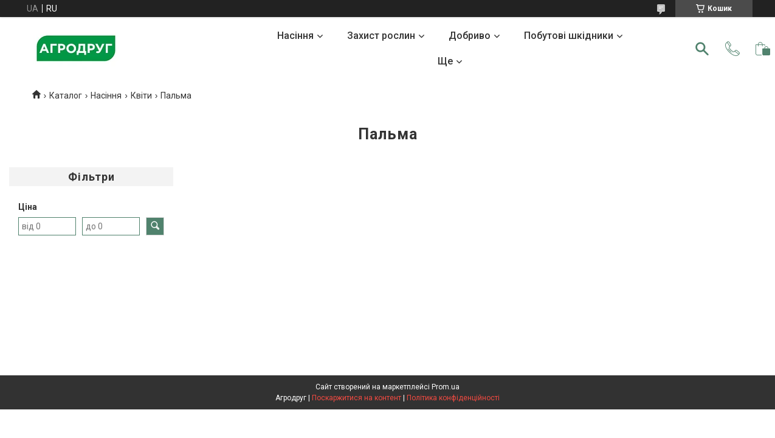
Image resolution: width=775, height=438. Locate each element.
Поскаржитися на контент (356, 398)
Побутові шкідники (568, 35)
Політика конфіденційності (453, 398)
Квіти (141, 95)
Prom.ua (446, 387)
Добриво (470, 35)
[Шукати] (702, 48)
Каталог (65, 95)
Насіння (295, 35)
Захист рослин (381, 35)
